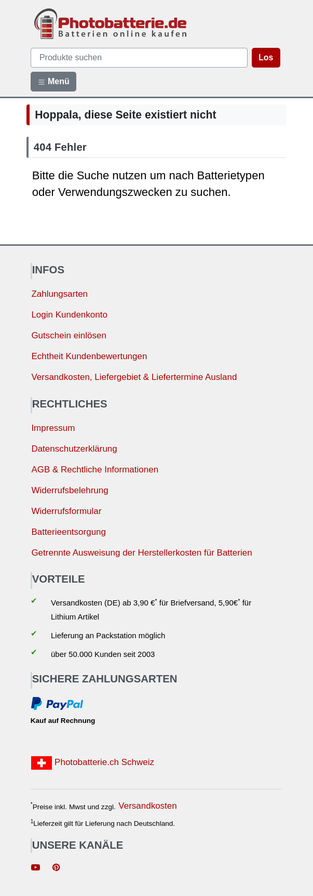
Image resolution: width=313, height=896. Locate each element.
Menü (53, 81)
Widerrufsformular (66, 511)
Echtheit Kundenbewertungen (89, 356)
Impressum (53, 428)
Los (265, 57)
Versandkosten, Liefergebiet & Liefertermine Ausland (134, 377)
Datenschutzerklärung (74, 449)
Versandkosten (147, 806)
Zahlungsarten (59, 294)
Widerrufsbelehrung (69, 490)
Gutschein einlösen (68, 335)
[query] (139, 58)
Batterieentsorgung (68, 532)
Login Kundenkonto (69, 315)
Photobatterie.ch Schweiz (92, 763)
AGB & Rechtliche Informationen (94, 470)
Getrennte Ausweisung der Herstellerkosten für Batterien (141, 553)
